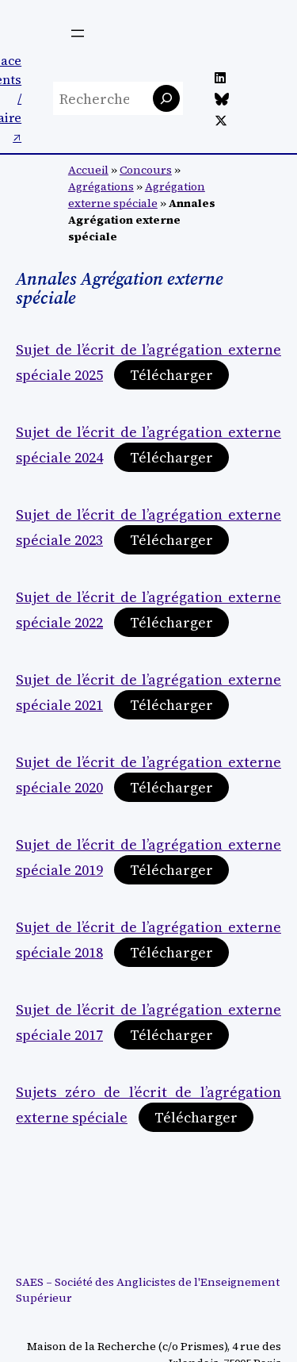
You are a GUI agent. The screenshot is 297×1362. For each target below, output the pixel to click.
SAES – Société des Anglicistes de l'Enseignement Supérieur (148, 1290)
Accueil (88, 170)
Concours (146, 170)
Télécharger (171, 375)
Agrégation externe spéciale (136, 194)
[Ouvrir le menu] (77, 33)
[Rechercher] (166, 98)
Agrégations (101, 186)
